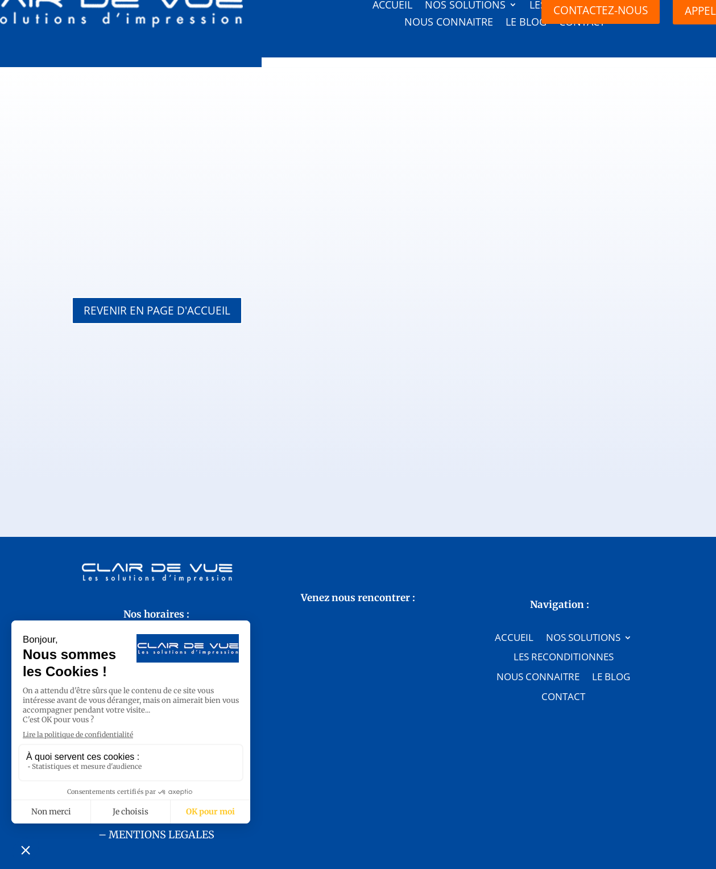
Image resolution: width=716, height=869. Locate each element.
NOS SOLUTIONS (583, 553)
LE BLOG (611, 592)
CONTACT (563, 612)
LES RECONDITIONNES (564, 573)
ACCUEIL (514, 553)
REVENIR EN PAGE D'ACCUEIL (157, 310)
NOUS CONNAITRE (538, 592)
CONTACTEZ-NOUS (156, 611)
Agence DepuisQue (391, 843)
